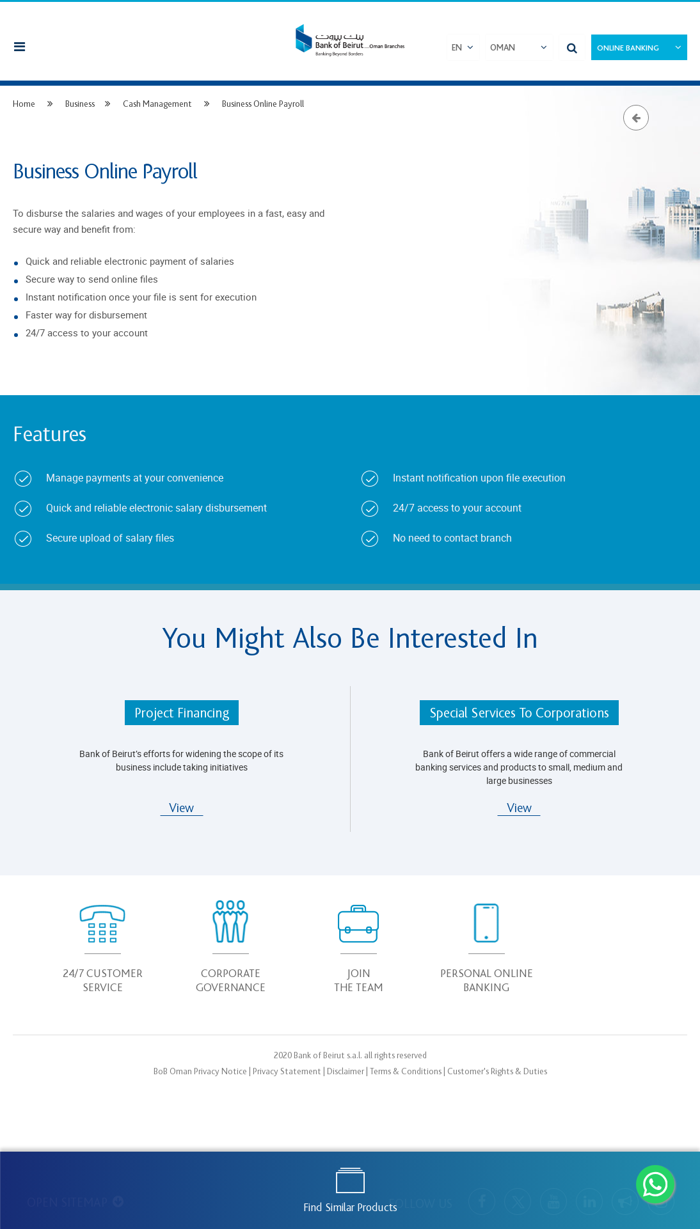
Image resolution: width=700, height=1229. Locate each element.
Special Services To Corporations (519, 713)
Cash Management (158, 104)
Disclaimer (345, 1071)
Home (24, 104)
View (181, 808)
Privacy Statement (287, 1071)
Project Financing (181, 713)
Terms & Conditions (405, 1071)
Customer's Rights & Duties (497, 1071)
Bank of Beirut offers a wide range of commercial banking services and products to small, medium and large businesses (519, 767)
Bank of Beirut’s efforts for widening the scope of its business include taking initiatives (181, 760)
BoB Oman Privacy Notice (200, 1071)
